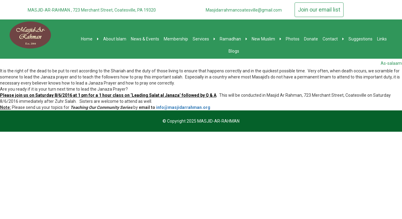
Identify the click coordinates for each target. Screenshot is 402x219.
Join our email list (319, 9)
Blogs (234, 51)
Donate (311, 38)
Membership (176, 38)
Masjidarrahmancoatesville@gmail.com (244, 10)
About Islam (114, 38)
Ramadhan (233, 38)
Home (90, 38)
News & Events (145, 38)
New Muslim (266, 38)
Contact (333, 38)
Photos (292, 38)
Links (382, 38)
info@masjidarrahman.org (183, 107)
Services (204, 38)
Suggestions (360, 38)
